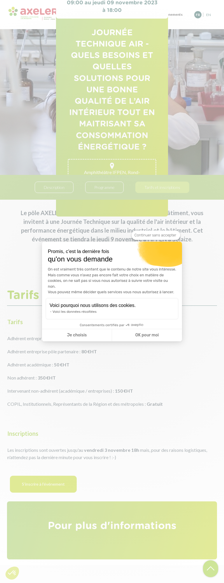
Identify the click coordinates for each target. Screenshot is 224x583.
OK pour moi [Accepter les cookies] (147, 335)
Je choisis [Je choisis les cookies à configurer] (77, 335)
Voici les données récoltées (74, 312)
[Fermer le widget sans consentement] (156, 235)
